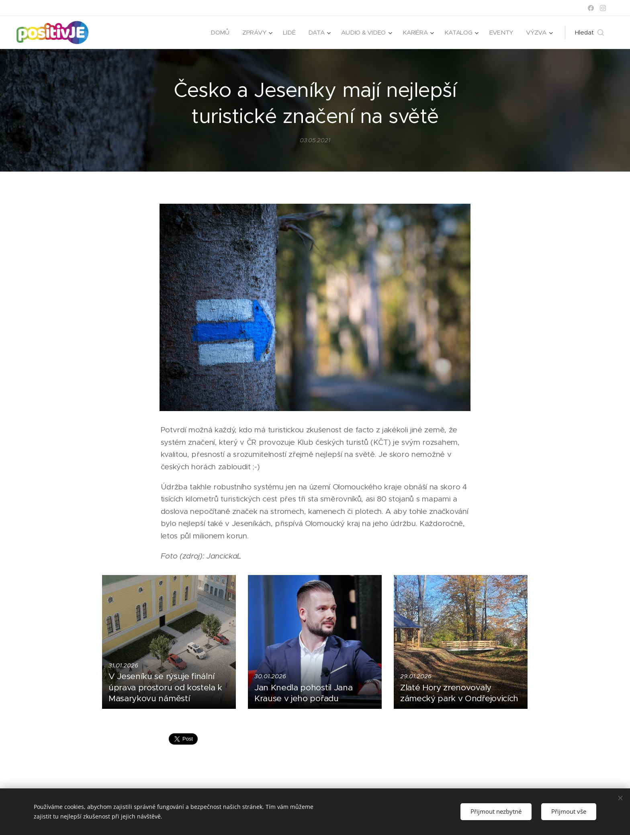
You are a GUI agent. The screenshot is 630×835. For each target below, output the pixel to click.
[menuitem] (217, 33)
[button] (589, 33)
